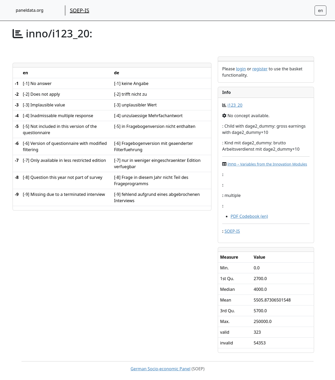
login (241, 69)
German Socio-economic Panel (161, 369)
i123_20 (234, 105)
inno (267, 164)
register (259, 69)
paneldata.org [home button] (29, 10)
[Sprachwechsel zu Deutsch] (320, 10)
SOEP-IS (79, 10)
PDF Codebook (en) (249, 216)
